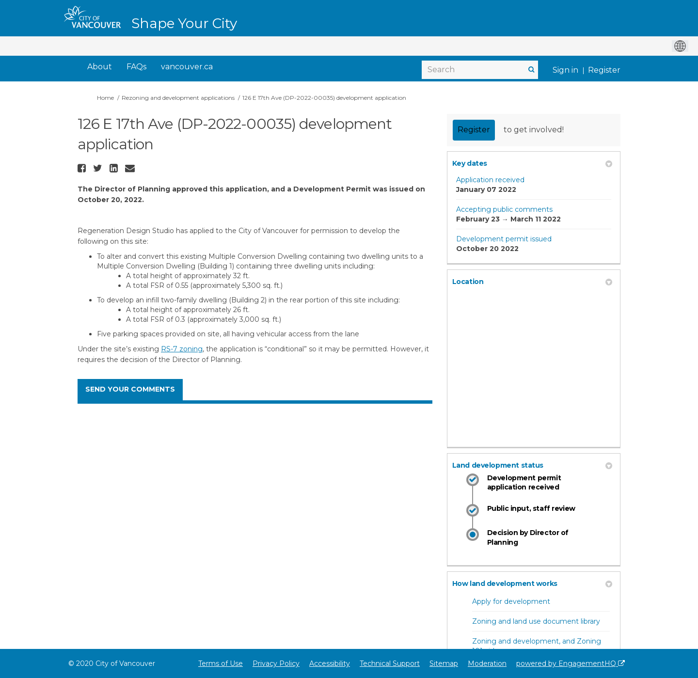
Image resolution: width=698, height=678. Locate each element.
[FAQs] (136, 67)
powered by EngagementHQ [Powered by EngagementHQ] (570, 663)
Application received (490, 179)
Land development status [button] (532, 465)
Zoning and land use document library (536, 621)
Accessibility (329, 663)
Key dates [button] (532, 163)
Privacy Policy (276, 663)
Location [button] (532, 281)
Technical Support (390, 663)
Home (105, 97)
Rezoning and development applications (178, 97)
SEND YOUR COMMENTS (130, 389)
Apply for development (511, 601)
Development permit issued (504, 239)
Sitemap (443, 663)
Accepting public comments (504, 209)
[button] (83, 168)
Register (604, 70)
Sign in (565, 70)
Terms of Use (220, 663)
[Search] (480, 70)
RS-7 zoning (182, 349)
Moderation (487, 663)
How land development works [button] (532, 583)
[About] (99, 67)
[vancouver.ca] (187, 67)
